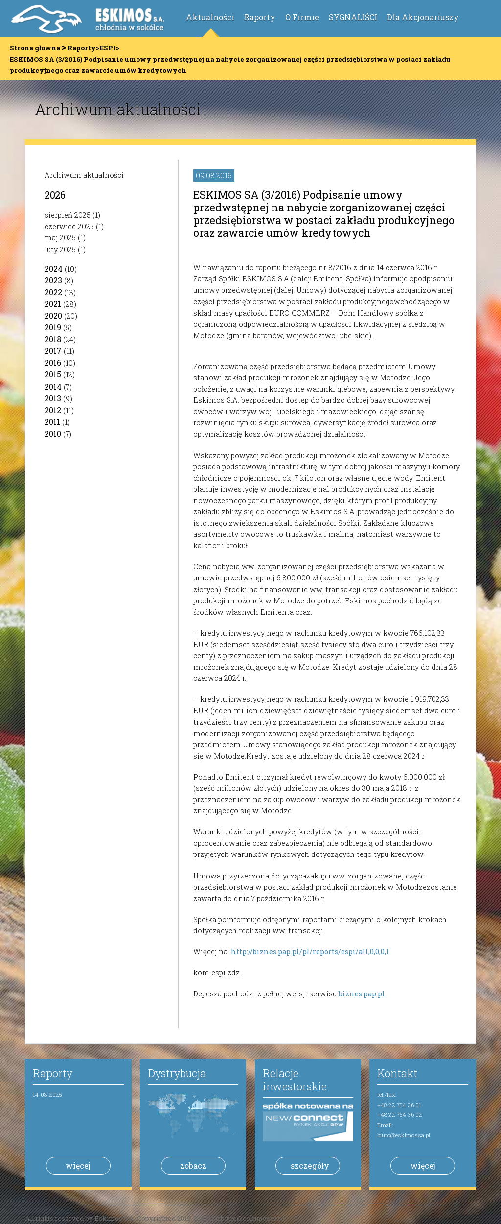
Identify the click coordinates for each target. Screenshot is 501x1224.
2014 (53, 386)
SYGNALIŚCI (353, 17)
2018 (53, 339)
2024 (54, 268)
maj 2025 (60, 237)
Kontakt (397, 1073)
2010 (53, 433)
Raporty (259, 17)
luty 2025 (60, 249)
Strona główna (35, 48)
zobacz (193, 1165)
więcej (78, 1165)
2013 (53, 398)
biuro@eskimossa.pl (403, 1135)
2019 (53, 327)
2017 (53, 351)
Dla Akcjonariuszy (423, 17)
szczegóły (310, 1165)
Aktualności (210, 17)
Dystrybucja (177, 1073)
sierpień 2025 (68, 215)
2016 (53, 362)
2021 (53, 304)
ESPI (108, 48)
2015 (53, 374)
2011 (52, 421)
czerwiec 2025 (69, 226)
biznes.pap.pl (362, 993)
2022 (53, 292)
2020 (53, 315)
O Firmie (302, 17)
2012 (53, 410)
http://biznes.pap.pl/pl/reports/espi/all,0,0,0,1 (310, 951)
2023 (53, 280)
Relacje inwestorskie (295, 1079)
